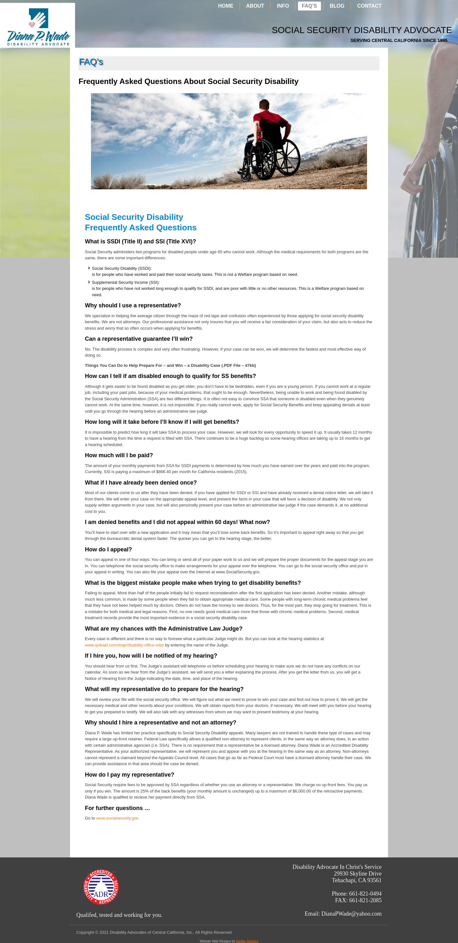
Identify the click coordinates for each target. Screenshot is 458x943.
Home (225, 6)
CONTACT (369, 6)
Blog (337, 6)
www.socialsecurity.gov (117, 818)
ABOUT (255, 6)
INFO (283, 6)
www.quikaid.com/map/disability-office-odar (124, 645)
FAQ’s (309, 6)
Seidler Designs (247, 941)
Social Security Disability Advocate (300, 30)
